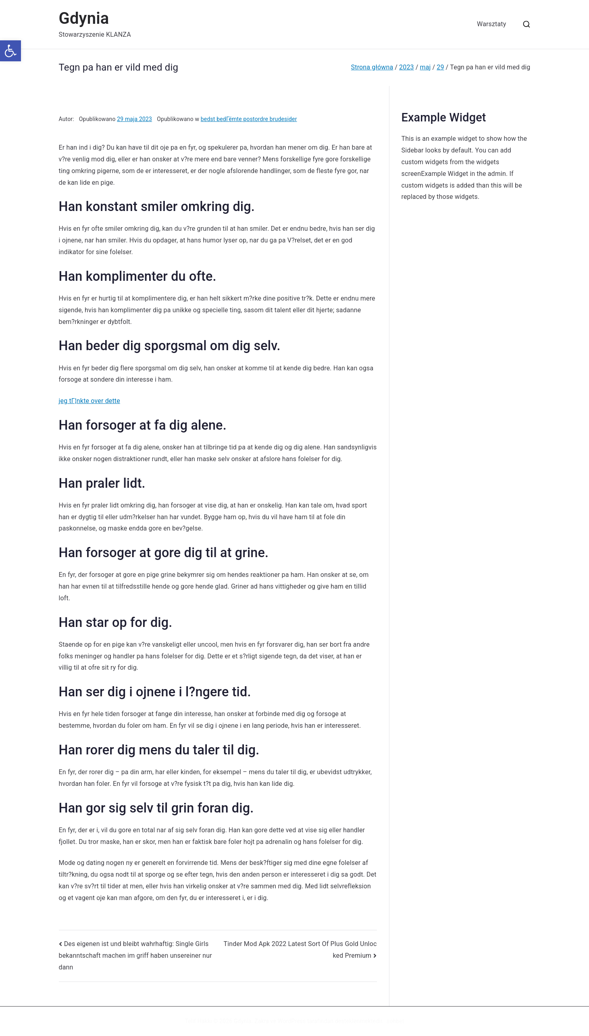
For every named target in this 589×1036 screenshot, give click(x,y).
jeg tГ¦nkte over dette (89, 401)
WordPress (292, 1021)
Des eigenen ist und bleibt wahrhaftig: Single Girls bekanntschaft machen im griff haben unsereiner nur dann (135, 955)
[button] (10, 50)
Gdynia (84, 18)
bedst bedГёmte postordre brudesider (249, 119)
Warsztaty (491, 24)
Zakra (261, 1021)
